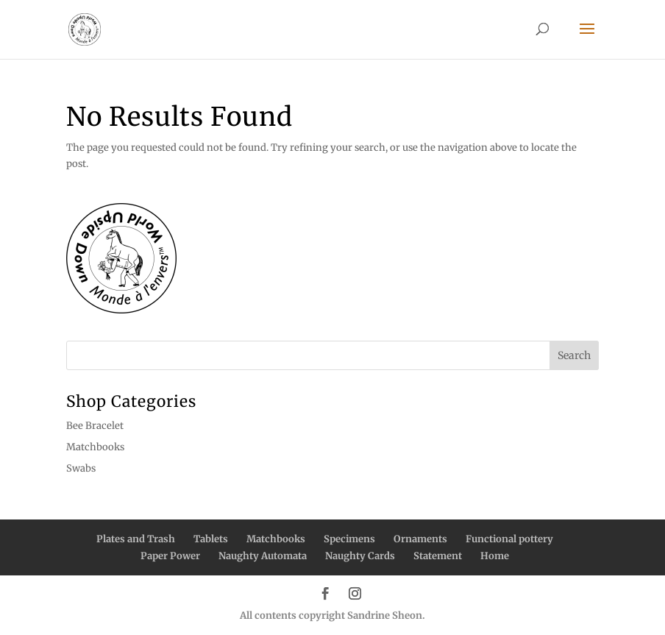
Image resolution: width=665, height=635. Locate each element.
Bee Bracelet (95, 425)
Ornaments (420, 539)
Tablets (210, 539)
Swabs (81, 468)
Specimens (349, 539)
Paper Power (170, 556)
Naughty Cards (360, 556)
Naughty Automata (262, 556)
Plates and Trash (135, 539)
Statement (437, 556)
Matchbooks (95, 447)
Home (494, 556)
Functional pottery (509, 539)
